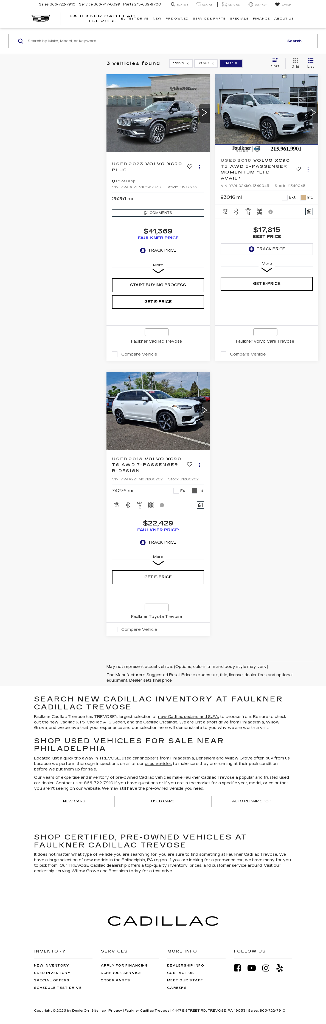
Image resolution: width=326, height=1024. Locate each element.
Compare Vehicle (139, 354)
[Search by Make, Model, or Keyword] (155, 41)
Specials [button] (239, 18)
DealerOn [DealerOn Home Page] (80, 1010)
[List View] (310, 63)
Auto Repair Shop (251, 801)
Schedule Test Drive (58, 988)
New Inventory (51, 965)
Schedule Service (121, 973)
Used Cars (163, 801)
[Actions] (199, 167)
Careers (177, 988)
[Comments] (158, 213)
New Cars (74, 801)
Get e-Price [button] (158, 301)
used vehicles (158, 763)
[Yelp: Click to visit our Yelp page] (282, 968)
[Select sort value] (276, 63)
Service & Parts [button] (209, 18)
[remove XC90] (206, 63)
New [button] (157, 18)
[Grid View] (294, 63)
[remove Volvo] (181, 63)
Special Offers (52, 980)
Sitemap (98, 1010)
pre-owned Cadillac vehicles (143, 777)
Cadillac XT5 (72, 722)
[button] (204, 113)
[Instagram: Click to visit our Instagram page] (268, 968)
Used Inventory (52, 973)
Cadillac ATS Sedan (106, 722)
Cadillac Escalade (160, 722)
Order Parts (115, 980)
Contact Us (180, 973)
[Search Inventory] (179, 4)
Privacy (115, 1010)
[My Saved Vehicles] (283, 4)
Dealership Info (185, 965)
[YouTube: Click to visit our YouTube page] (254, 968)
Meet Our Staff (185, 980)
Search (294, 41)
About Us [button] (284, 18)
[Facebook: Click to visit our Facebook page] (240, 968)
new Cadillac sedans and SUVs (188, 716)
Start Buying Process (158, 285)
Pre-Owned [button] (177, 18)
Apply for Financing (124, 965)
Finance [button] (261, 18)
